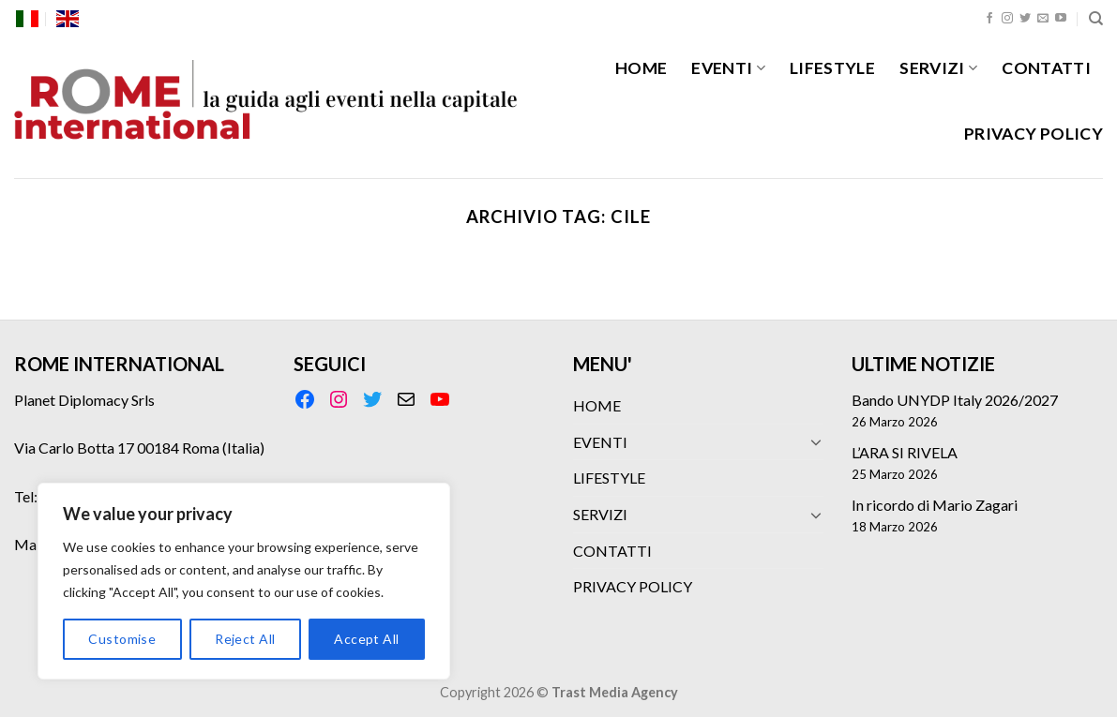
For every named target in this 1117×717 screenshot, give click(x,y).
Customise (122, 639)
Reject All (245, 639)
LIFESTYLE (832, 68)
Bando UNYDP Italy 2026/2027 (955, 400)
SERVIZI (938, 68)
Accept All (366, 639)
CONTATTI (1046, 68)
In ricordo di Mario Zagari (935, 505)
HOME (641, 68)
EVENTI (728, 68)
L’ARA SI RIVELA (905, 452)
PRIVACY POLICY (1033, 133)
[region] (244, 581)
